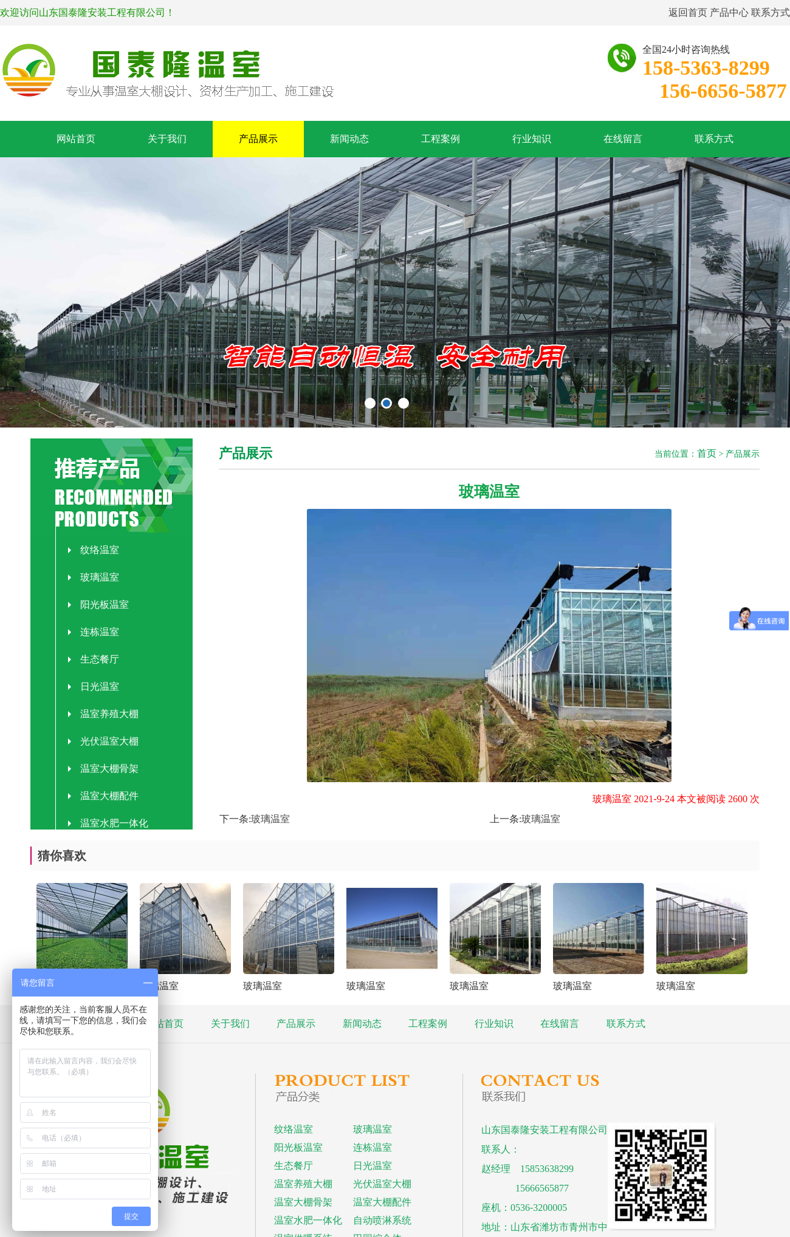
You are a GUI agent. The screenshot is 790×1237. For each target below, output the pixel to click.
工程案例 (440, 139)
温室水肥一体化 (108, 823)
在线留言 (622, 139)
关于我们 (167, 139)
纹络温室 (93, 550)
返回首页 (687, 12)
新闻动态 (349, 139)
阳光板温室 (98, 604)
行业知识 (531, 139)
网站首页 (76, 139)
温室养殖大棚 (103, 714)
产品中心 (729, 12)
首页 (706, 453)
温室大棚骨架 (103, 768)
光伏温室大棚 (103, 741)
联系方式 (770, 12)
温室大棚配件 (103, 796)
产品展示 (258, 139)
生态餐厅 (93, 659)
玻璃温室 (93, 577)
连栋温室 (93, 632)
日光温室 (93, 686)
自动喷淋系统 (382, 1220)
